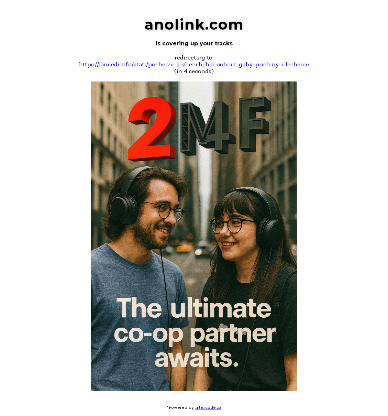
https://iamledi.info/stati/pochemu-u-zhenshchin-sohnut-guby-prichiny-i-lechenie (194, 64)
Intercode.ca (208, 407)
